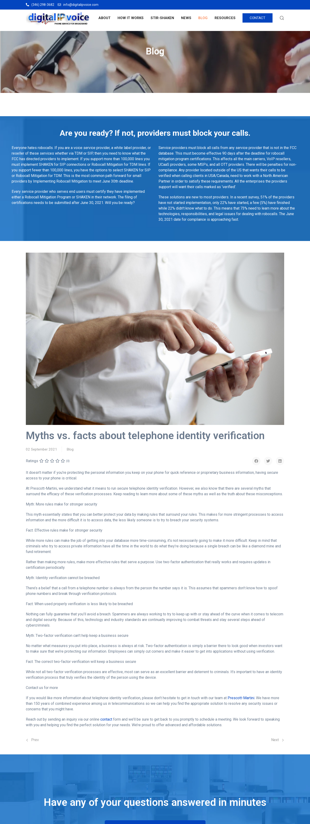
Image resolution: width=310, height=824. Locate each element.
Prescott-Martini (241, 698)
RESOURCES (225, 18)
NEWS (186, 18)
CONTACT (257, 18)
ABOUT (104, 18)
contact (106, 719)
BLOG (203, 18)
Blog (70, 449)
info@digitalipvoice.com (78, 5)
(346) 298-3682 (40, 5)
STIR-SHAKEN (162, 18)
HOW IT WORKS (131, 18)
